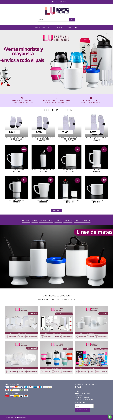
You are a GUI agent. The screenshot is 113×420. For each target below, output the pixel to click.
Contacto (59, 28)
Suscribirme (82, 410)
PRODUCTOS (47, 27)
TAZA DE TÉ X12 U (96, 200)
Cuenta (69, 27)
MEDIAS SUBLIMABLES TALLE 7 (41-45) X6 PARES (96, 138)
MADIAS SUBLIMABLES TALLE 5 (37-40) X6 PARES (70, 138)
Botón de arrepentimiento (84, 399)
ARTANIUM (68, 220)
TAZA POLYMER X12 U (70, 169)
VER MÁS (56, 211)
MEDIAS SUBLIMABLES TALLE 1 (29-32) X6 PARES (16, 138)
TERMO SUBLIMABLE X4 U (70, 200)
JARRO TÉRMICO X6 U (16, 200)
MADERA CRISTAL (46, 220)
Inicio (37, 28)
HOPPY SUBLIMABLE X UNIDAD (43, 169)
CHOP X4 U (97, 169)
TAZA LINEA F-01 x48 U (16, 169)
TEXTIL (34, 220)
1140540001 (79, 395)
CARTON (58, 220)
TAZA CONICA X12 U (43, 200)
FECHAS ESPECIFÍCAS (82, 220)
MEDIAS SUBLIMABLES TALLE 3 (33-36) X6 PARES (43, 138)
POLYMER (25, 220)
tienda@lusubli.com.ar (82, 393)
